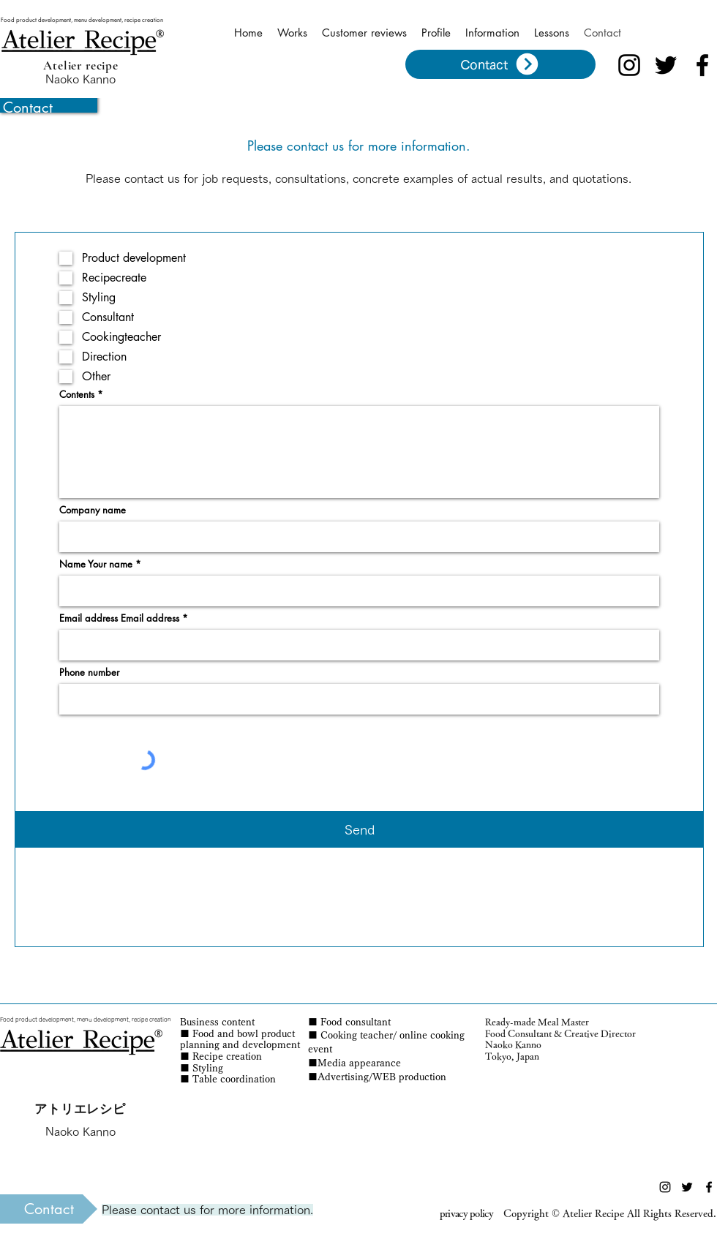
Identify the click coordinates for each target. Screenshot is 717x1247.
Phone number (89, 672)
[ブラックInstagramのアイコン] (629, 65)
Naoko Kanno (80, 79)
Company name (92, 510)
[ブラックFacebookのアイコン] (702, 65)
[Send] (359, 829)
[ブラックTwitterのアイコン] (665, 65)
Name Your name (95, 564)
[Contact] (500, 64)
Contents (76, 394)
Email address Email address (119, 618)
